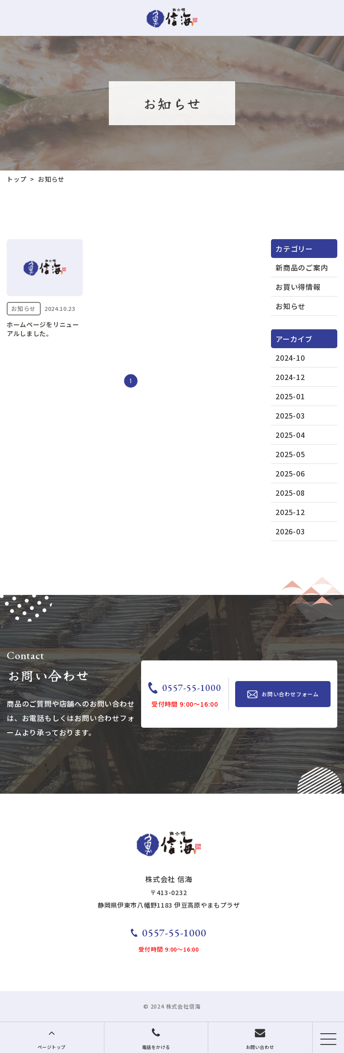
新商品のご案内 (301, 267)
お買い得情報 (298, 286)
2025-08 (290, 492)
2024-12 (290, 376)
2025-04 (290, 434)
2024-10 (290, 357)
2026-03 (290, 531)
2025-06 (290, 473)
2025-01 (290, 396)
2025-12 (290, 512)
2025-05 (290, 454)
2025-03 (290, 415)
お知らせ (290, 306)
